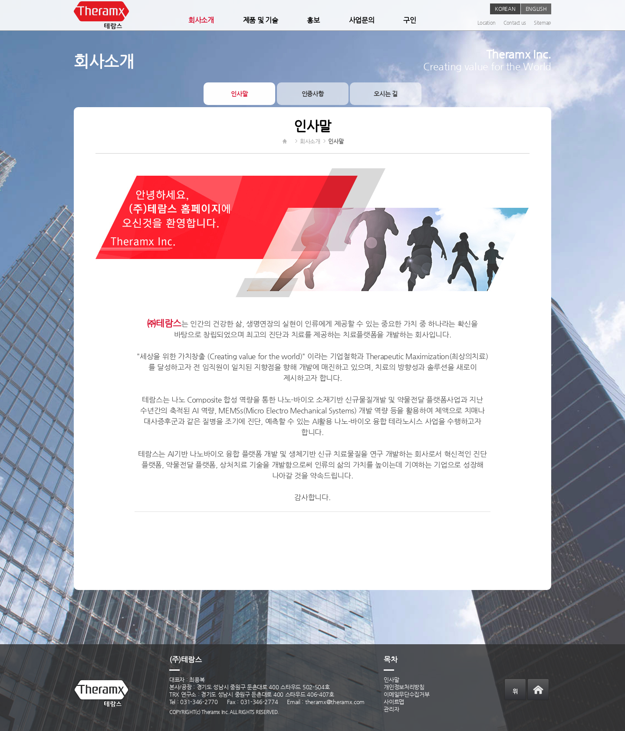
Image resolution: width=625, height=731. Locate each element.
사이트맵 (394, 701)
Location (486, 23)
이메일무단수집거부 (406, 694)
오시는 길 (386, 93)
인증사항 (313, 93)
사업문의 (362, 20)
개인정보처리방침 (404, 687)
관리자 (391, 709)
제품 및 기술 (260, 20)
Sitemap (542, 23)
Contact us (514, 23)
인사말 (239, 93)
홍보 (313, 20)
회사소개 (201, 20)
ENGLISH (536, 9)
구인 (409, 20)
